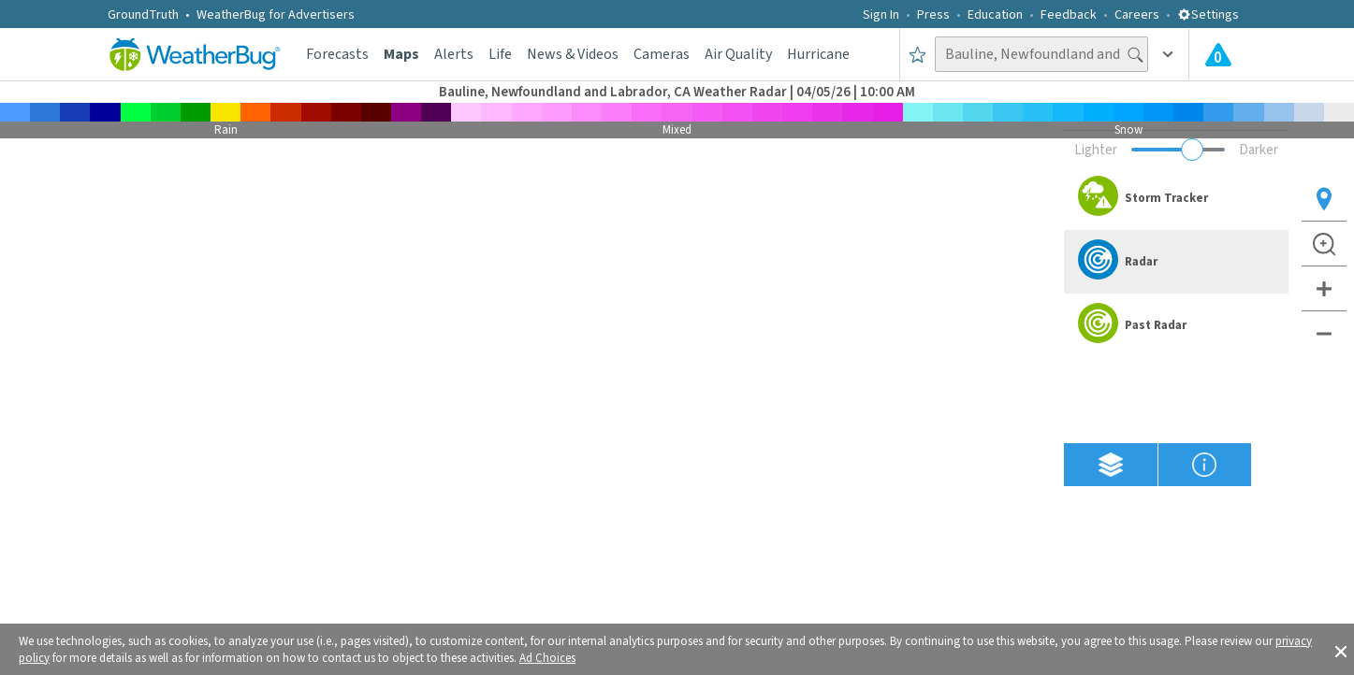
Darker (1258, 150)
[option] (1176, 198)
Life (500, 54)
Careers (1136, 15)
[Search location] (1041, 54)
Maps (401, 54)
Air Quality (738, 54)
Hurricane (818, 54)
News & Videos (573, 54)
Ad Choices (547, 658)
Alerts (453, 54)
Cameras (661, 54)
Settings (1208, 15)
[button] (1341, 649)
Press (933, 15)
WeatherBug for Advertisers (276, 15)
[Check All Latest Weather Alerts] (1218, 54)
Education (995, 15)
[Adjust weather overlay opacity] (1178, 149)
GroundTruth (143, 15)
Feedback (1069, 15)
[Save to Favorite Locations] (917, 54)
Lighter (1095, 150)
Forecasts (337, 54)
